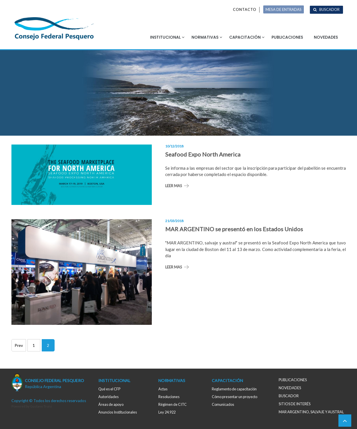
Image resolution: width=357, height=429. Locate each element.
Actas (162, 389)
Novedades (326, 37)
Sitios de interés (294, 404)
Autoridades (108, 396)
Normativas (205, 37)
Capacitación (245, 37)
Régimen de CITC (172, 404)
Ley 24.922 (166, 412)
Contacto (244, 9)
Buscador (329, 9)
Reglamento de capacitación (234, 389)
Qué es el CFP (109, 389)
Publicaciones (287, 37)
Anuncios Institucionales (117, 412)
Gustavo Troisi (41, 406)
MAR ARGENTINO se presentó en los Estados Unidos (234, 229)
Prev (19, 345)
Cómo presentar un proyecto (234, 396)
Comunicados (223, 404)
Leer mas (173, 185)
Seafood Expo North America (202, 154)
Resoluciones (169, 396)
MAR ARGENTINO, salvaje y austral (311, 412)
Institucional (165, 37)
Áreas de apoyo (110, 404)
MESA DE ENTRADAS (284, 9)
